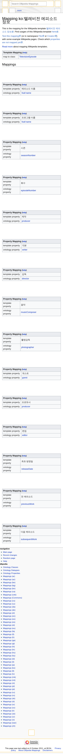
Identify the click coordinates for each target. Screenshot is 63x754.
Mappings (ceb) (9, 595)
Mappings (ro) (9, 695)
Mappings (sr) (9, 704)
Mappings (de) (9, 610)
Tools (58, 11)
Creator (50, 36)
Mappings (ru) (9, 692)
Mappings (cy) (9, 604)
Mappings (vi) (9, 720)
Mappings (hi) (9, 647)
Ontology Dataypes (11, 570)
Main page (7, 552)
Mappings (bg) (9, 585)
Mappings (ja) (9, 665)
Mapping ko (5, 11)
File (40, 36)
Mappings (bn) (9, 588)
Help (5, 561)
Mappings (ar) (9, 576)
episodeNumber (28, 190)
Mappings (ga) (9, 640)
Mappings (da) (9, 607)
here (54, 32)
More (19, 10)
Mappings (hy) (9, 656)
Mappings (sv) (9, 708)
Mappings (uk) (9, 714)
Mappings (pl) (9, 686)
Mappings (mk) (9, 677)
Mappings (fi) (8, 634)
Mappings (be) (9, 582)
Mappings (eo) (9, 619)
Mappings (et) (9, 625)
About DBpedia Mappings (29, 750)
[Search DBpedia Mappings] (29, 4)
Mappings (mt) (9, 680)
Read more (7, 46)
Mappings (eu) (9, 628)
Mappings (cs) (9, 601)
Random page (9, 558)
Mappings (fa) (9, 631)
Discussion (12, 11)
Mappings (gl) (9, 644)
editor (25, 435)
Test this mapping (10, 36)
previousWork (27, 504)
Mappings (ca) (9, 592)
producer (26, 221)
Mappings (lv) (9, 674)
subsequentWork (29, 539)
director (25, 278)
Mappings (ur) (9, 717)
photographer (27, 347)
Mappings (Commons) (12, 598)
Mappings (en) (9, 616)
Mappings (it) (8, 662)
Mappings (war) (9, 723)
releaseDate (27, 469)
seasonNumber (28, 155)
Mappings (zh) (9, 726)
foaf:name (26, 93)
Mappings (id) (9, 659)
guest (24, 377)
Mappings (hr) (9, 650)
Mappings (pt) (9, 689)
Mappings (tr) (8, 711)
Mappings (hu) (9, 653)
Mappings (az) (9, 579)
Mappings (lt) (8, 671)
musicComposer (28, 312)
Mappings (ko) (9, 668)
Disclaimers (48, 750)
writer (24, 250)
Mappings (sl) (9, 701)
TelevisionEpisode (27, 57)
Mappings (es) (9, 622)
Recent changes (10, 555)
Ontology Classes (10, 567)
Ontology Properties (11, 573)
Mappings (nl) (9, 683)
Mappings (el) (9, 613)
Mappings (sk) (9, 698)
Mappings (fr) (8, 637)
